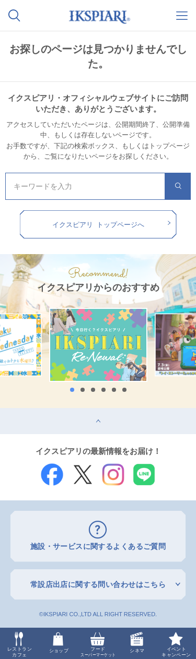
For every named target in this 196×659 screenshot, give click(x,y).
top (5, 411)
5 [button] (114, 390)
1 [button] (72, 390)
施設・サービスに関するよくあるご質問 (98, 546)
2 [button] (82, 390)
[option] (98, 345)
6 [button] (124, 390)
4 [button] (103, 390)
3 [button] (93, 390)
